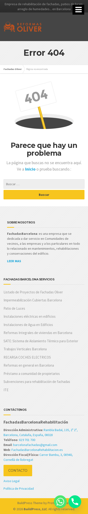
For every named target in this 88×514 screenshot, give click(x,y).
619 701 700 (27, 440)
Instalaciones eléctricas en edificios (30, 316)
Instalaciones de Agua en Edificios (28, 324)
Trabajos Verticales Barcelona (25, 349)
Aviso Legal (11, 481)
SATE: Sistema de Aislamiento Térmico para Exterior (41, 341)
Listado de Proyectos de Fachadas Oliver (33, 292)
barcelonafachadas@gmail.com (35, 445)
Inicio (30, 169)
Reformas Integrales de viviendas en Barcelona (38, 332)
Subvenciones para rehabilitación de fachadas (37, 381)
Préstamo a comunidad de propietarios (32, 373)
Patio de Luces (14, 308)
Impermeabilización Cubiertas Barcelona (33, 300)
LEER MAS (14, 261)
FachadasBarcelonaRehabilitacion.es (37, 450)
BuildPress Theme (30, 503)
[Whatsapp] (60, 501)
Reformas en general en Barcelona (29, 365)
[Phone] (75, 501)
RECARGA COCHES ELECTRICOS (27, 357)
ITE (6, 390)
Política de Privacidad (19, 488)
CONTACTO (17, 470)
